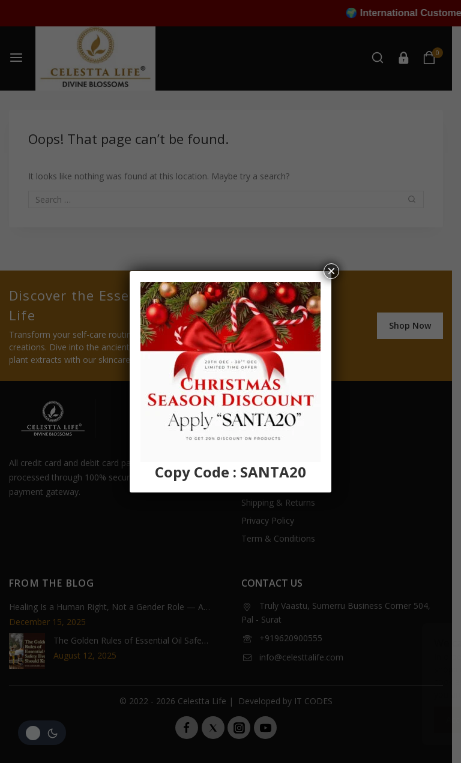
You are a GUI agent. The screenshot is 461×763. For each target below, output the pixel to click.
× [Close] (331, 271)
